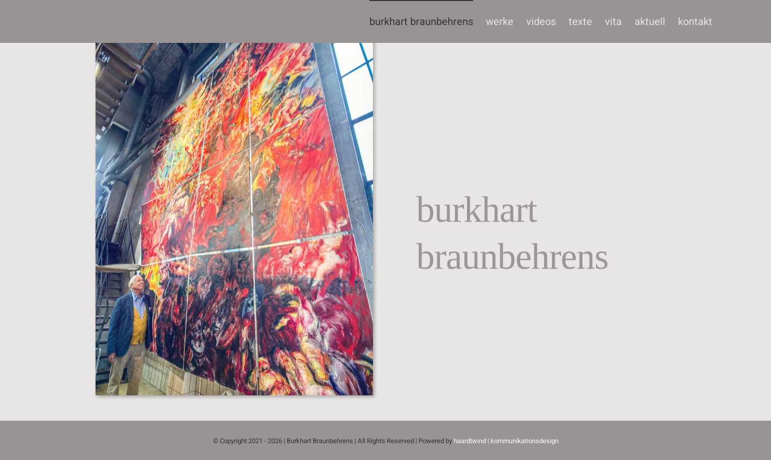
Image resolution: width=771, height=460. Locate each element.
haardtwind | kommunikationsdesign (506, 441)
